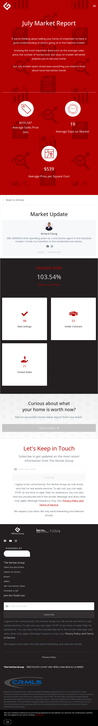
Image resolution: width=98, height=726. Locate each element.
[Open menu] (94, 6)
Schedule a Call (11, 590)
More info (40, 715)
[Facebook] (5, 541)
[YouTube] (10, 541)
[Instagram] (16, 541)
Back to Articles (15, 200)
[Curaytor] (17, 556)
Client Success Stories (14, 567)
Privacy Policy (49, 657)
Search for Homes (12, 572)
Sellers (7, 581)
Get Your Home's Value (14, 586)
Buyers (7, 576)
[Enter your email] (51, 469)
